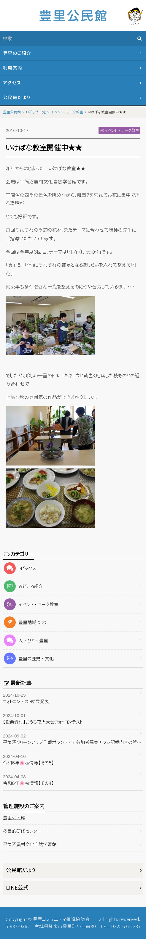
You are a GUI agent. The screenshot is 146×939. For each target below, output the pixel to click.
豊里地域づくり (25, 622)
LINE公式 (17, 887)
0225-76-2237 (126, 926)
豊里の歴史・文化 (28, 658)
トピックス (19, 568)
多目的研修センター (22, 831)
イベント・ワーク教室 (31, 604)
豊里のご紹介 (17, 53)
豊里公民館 (14, 818)
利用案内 (13, 68)
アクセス (12, 83)
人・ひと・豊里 (25, 640)
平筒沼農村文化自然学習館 (29, 844)
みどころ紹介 (23, 586)
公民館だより (17, 97)
